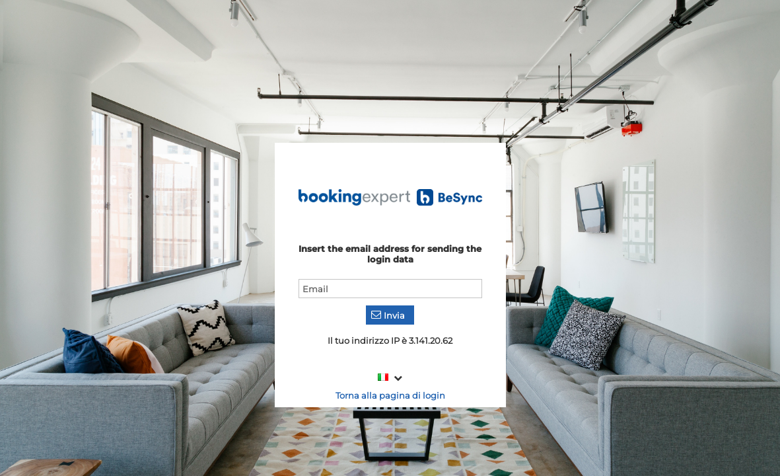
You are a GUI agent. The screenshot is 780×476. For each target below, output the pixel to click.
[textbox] (390, 288)
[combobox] (390, 378)
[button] (390, 315)
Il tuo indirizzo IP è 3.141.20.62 (390, 340)
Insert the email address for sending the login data (390, 253)
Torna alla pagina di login (390, 395)
